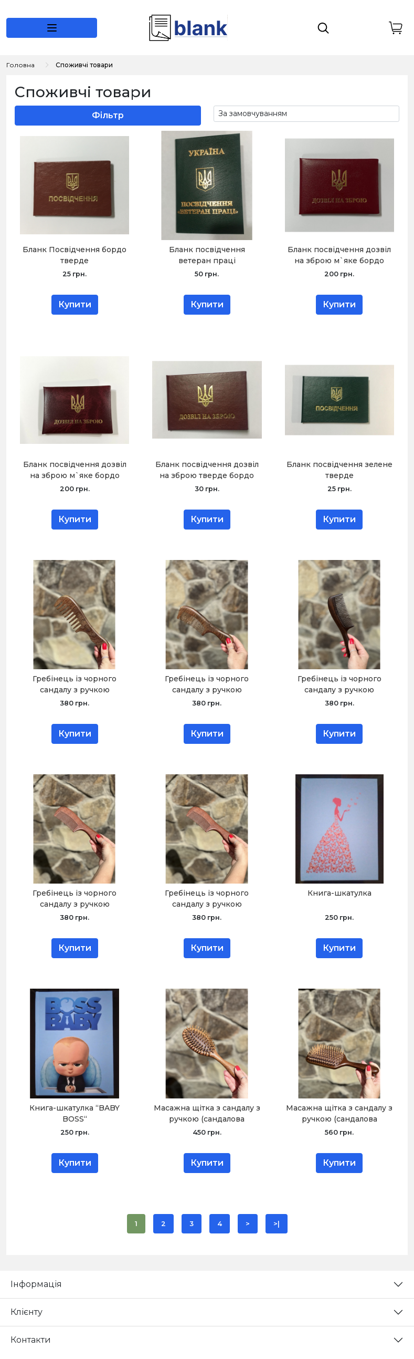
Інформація (36, 1284)
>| (276, 1224)
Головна (20, 65)
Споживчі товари (84, 65)
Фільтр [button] (108, 115)
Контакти (30, 1340)
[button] (51, 28)
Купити (74, 304)
